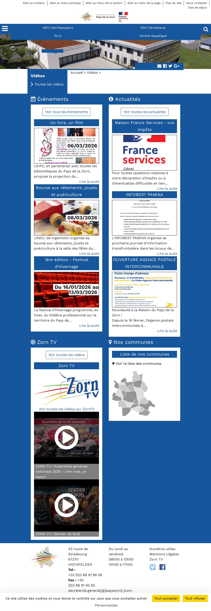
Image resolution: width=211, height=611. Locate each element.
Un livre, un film (66, 122)
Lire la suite (89, 182)
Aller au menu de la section (104, 3)
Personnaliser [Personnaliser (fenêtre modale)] (106, 605)
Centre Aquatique (153, 36)
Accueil (77, 72)
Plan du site (173, 3)
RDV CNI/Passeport (58, 28)
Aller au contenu (34, 3)
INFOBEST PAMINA (144, 194)
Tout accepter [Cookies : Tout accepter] (166, 598)
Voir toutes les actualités (144, 112)
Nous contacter (196, 3)
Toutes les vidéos (49, 84)
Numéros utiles (162, 549)
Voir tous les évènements (66, 112)
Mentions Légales (164, 554)
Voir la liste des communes (136, 363)
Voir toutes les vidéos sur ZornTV (66, 409)
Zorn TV (156, 559)
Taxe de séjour (197, 7)
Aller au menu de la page (144, 3)
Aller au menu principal (65, 3)
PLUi (58, 36)
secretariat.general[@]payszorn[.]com (100, 590)
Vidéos (92, 72)
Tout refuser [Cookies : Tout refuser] (195, 598)
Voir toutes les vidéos (67, 355)
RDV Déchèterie (153, 28)
